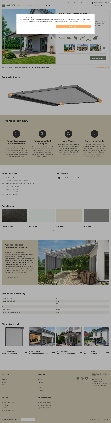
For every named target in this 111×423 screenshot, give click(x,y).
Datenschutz (51, 31)
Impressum (60, 31)
